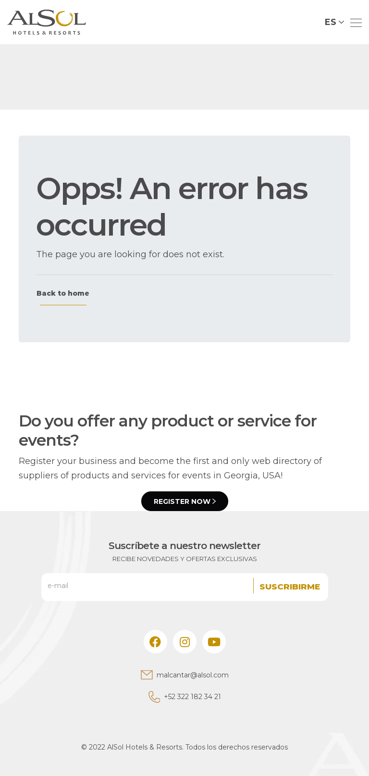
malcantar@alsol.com (193, 675)
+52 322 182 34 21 (192, 696)
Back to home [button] (63, 293)
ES (330, 22)
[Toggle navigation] (353, 22)
